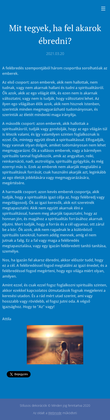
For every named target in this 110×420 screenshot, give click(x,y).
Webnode (55, 413)
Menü (103, 8)
